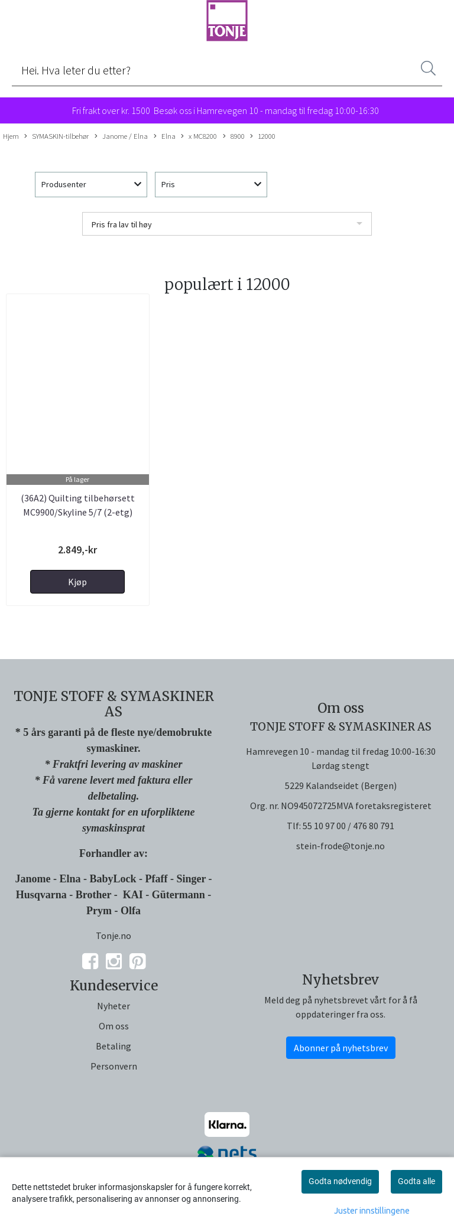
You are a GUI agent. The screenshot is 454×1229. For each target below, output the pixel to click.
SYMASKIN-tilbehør (56, 136)
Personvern (113, 1066)
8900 (234, 136)
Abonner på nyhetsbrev (341, 1048)
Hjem (11, 136)
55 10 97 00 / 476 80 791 (348, 826)
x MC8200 (199, 136)
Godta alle (416, 1181)
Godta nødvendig (340, 1181)
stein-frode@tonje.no (340, 846)
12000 (262, 136)
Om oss (114, 1026)
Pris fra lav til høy (122, 224)
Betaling (113, 1046)
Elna (165, 136)
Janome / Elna (121, 136)
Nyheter (113, 1006)
